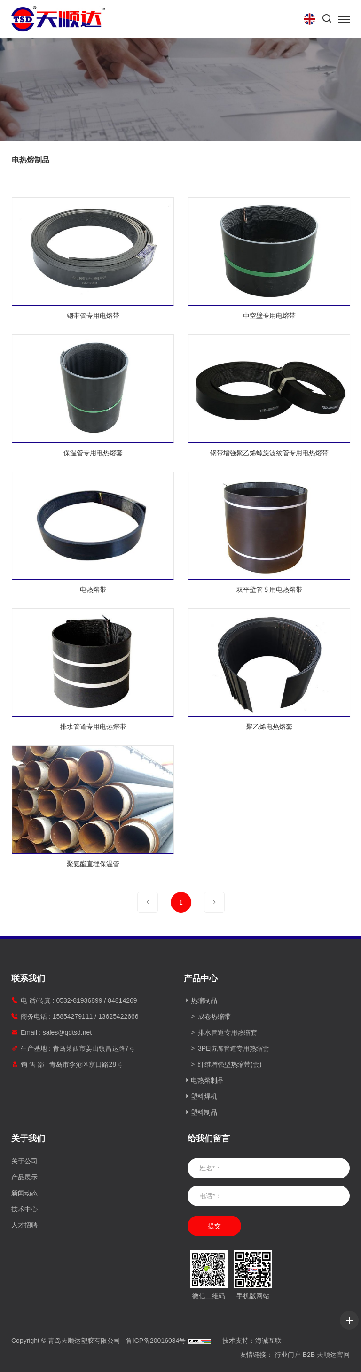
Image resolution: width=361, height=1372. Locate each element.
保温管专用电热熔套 (106, 453)
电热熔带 (106, 589)
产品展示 (24, 1177)
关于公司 (24, 1161)
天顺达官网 (333, 1354)
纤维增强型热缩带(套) (229, 1064)
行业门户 (288, 1354)
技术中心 (24, 1209)
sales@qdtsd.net (67, 1032)
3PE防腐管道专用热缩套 (233, 1048)
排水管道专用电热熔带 (106, 726)
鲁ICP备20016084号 (156, 1340)
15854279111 (73, 1016)
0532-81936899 (79, 1000)
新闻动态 (24, 1193)
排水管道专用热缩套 (227, 1032)
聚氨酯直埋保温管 (106, 864)
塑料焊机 (204, 1096)
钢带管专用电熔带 (106, 315)
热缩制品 (204, 1000)
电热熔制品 (207, 1080)
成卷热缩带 (214, 1016)
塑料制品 (204, 1112)
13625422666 (118, 1016)
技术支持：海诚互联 (252, 1340)
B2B (309, 1354)
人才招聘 (24, 1225)
